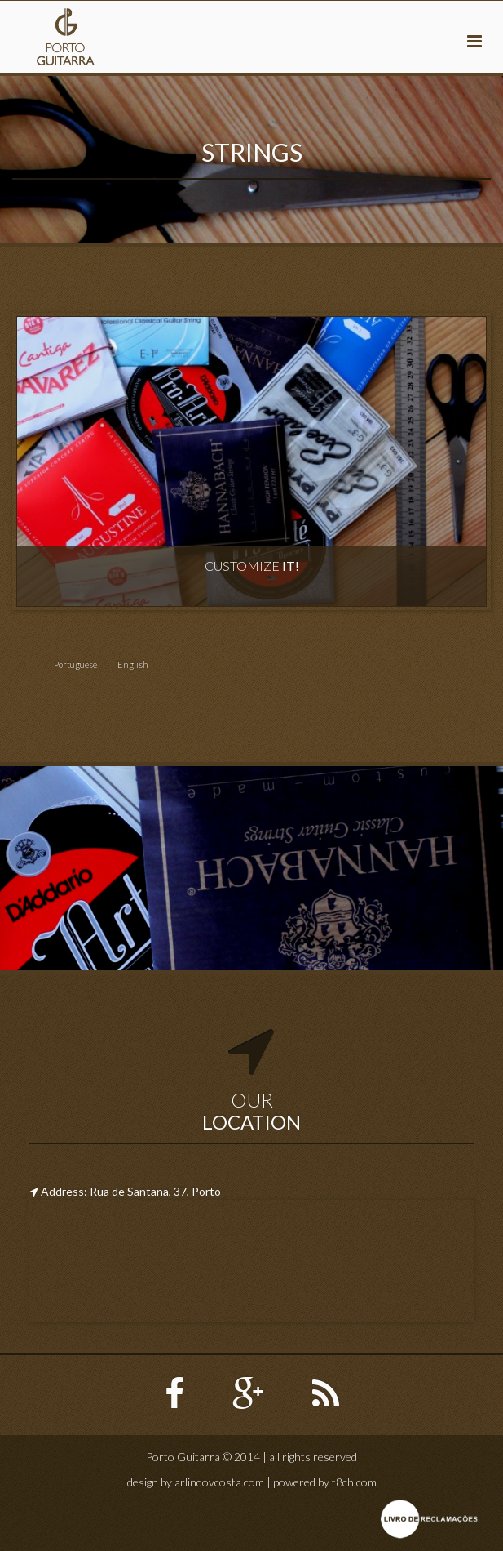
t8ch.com (354, 1482)
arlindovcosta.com (219, 1482)
